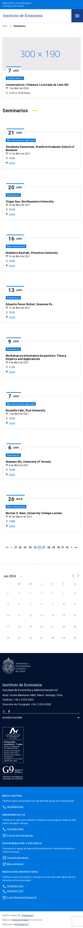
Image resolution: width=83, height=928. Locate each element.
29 (53, 547)
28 (48, 547)
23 (25, 547)
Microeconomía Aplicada (21, 140)
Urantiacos (27, 915)
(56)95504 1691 (15, 886)
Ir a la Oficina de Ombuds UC (22, 897)
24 (30, 547)
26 (30, 638)
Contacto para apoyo (18, 857)
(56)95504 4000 (15, 806)
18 (19, 626)
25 (35, 547)
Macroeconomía (16, 246)
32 (67, 547)
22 (20, 547)
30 (58, 547)
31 (62, 547)
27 (43, 547)
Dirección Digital (20, 920)
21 (15, 547)
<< (7, 547)
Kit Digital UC (21, 924)
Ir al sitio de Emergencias (20, 835)
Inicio (4, 26)
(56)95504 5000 (15, 829)
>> (75, 547)
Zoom (12, 162)
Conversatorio (15, 78)
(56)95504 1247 (15, 891)
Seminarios (13, 195)
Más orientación (15, 864)
